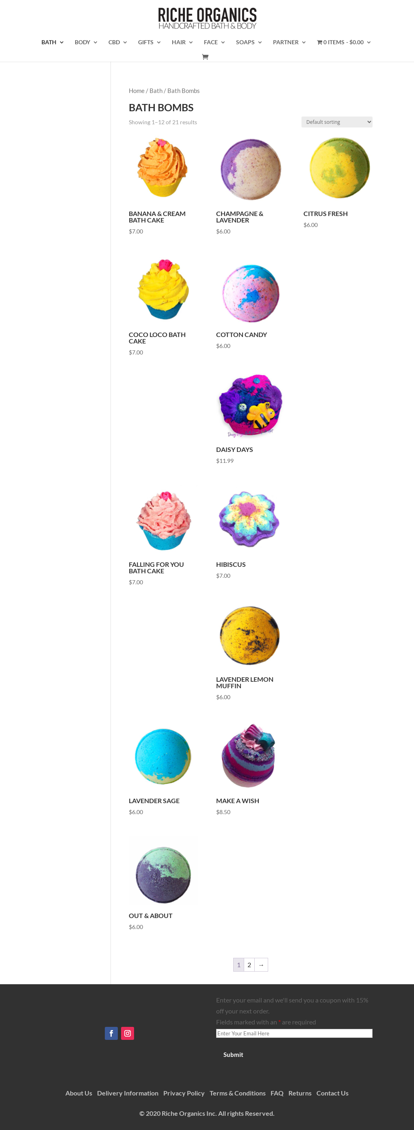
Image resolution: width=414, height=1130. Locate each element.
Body (82, 42)
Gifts (146, 42)
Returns (300, 1093)
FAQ (277, 1093)
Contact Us (332, 1093)
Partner (286, 42)
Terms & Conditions (238, 1093)
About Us (78, 1093)
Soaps (245, 42)
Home (137, 90)
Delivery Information (127, 1093)
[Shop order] (337, 122)
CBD (114, 42)
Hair (179, 42)
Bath (48, 42)
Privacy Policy (184, 1093)
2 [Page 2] (249, 964)
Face (211, 42)
